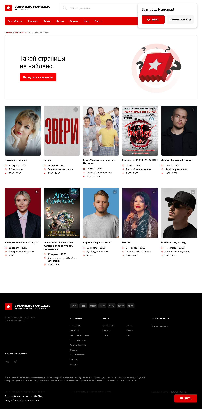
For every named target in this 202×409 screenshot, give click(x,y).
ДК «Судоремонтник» (174, 169)
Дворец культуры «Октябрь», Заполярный (60, 259)
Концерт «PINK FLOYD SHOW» (140, 160)
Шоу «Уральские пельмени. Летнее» (99, 161)
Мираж (126, 242)
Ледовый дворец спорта (58, 169)
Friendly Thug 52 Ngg (173, 242)
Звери (47, 160)
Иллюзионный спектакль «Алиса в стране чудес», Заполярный (59, 245)
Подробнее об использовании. (22, 400)
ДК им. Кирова (14, 169)
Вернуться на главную (38, 77)
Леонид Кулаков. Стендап (176, 160)
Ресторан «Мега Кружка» (19, 251)
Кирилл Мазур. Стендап (97, 242)
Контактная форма (160, 326)
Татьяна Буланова (16, 160)
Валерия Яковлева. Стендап (21, 242)
